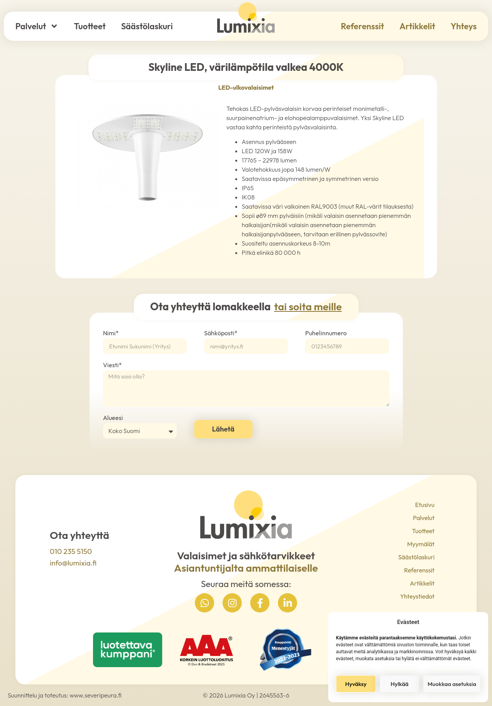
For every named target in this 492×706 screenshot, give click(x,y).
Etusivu (424, 505)
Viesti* (112, 365)
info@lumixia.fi (73, 562)
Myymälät (420, 544)
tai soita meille (308, 306)
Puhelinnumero (326, 333)
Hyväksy (356, 684)
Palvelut (36, 26)
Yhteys (463, 26)
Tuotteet (90, 26)
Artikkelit (417, 26)
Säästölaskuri (147, 26)
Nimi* (111, 333)
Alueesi (113, 418)
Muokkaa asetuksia (451, 684)
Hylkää (399, 684)
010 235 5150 (71, 551)
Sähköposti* (221, 333)
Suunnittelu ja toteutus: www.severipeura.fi (64, 695)
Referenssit (362, 26)
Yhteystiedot (419, 596)
